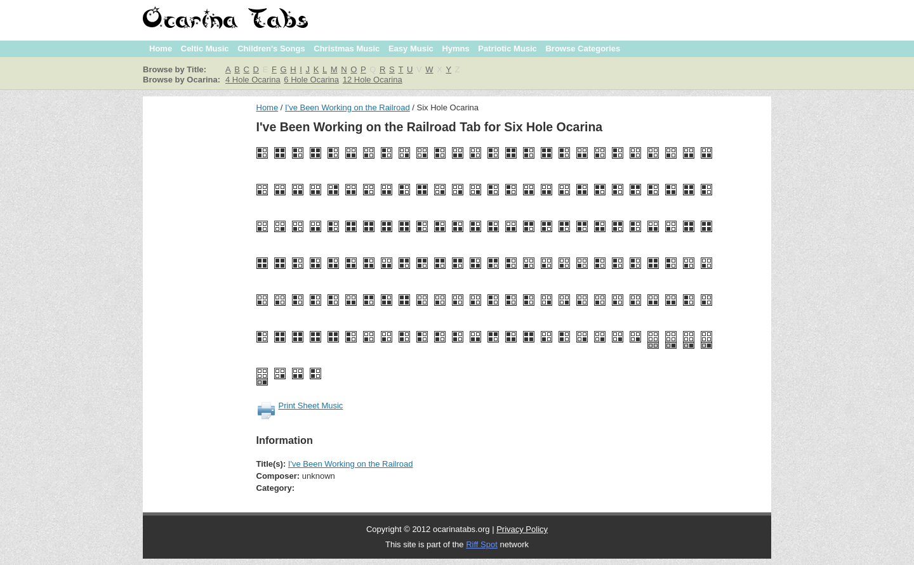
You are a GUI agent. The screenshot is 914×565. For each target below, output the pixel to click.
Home (160, 48)
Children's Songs (271, 48)
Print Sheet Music (311, 405)
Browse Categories (582, 48)
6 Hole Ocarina (311, 79)
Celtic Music (205, 48)
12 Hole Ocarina (372, 79)
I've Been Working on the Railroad (347, 107)
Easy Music (411, 48)
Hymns (455, 48)
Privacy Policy (522, 529)
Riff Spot (482, 544)
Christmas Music (347, 48)
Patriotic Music (507, 48)
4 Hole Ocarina (253, 79)
